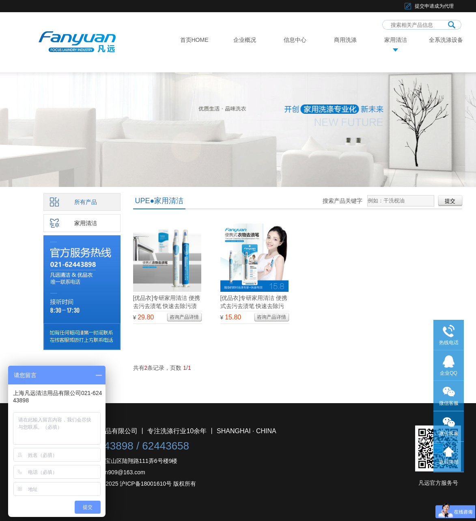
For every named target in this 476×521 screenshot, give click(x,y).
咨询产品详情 (184, 317)
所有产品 (85, 202)
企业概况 (244, 40)
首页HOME (194, 40)
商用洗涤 (345, 40)
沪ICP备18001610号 (146, 483)
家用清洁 (395, 40)
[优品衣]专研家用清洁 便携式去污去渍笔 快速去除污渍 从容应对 (254, 306)
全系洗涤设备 (446, 40)
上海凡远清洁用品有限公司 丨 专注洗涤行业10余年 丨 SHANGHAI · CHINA (168, 431)
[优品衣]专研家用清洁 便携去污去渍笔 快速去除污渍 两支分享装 (166, 306)
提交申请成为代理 (434, 6)
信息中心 (295, 40)
